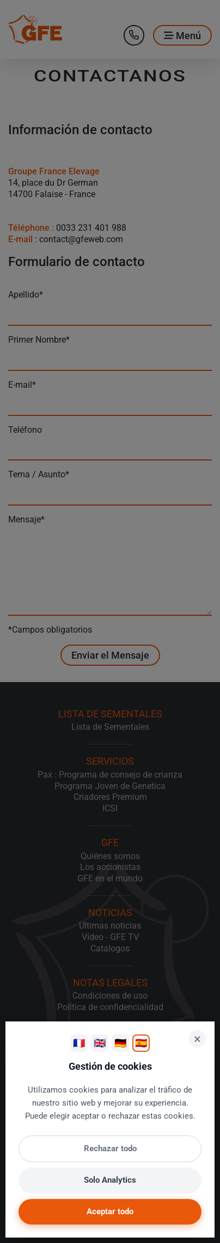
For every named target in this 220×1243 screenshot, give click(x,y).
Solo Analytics (110, 1180)
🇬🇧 (100, 1043)
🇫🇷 (79, 1043)
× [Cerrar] (197, 1038)
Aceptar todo (110, 1211)
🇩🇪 (120, 1043)
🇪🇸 (141, 1043)
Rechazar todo (110, 1148)
